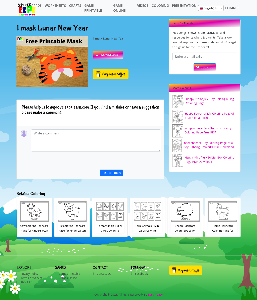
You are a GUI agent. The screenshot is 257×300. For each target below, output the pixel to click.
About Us (26, 282)
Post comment (111, 173)
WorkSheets (55, 5)
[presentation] (130, 162)
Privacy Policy (29, 274)
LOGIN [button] (231, 8)
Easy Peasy (155, 294)
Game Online (119, 8)
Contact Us (104, 274)
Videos (142, 5)
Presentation (184, 5)
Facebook (141, 274)
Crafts (75, 5)
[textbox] (210, 8)
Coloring (160, 5)
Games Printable (69, 274)
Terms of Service (31, 278)
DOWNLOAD (109, 54)
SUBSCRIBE (204, 67)
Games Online (68, 278)
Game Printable (93, 8)
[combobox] (211, 8)
